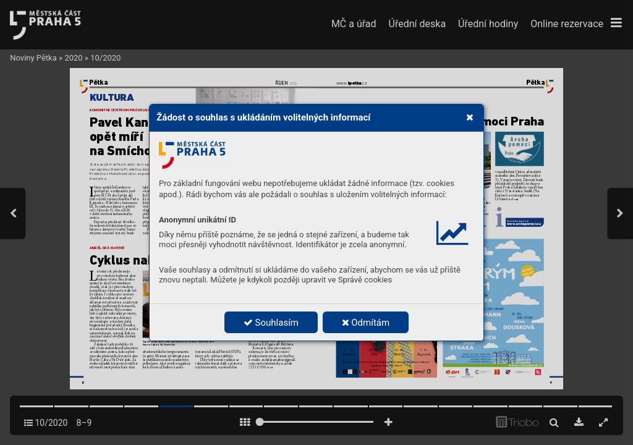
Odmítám (366, 322)
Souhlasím (271, 322)
